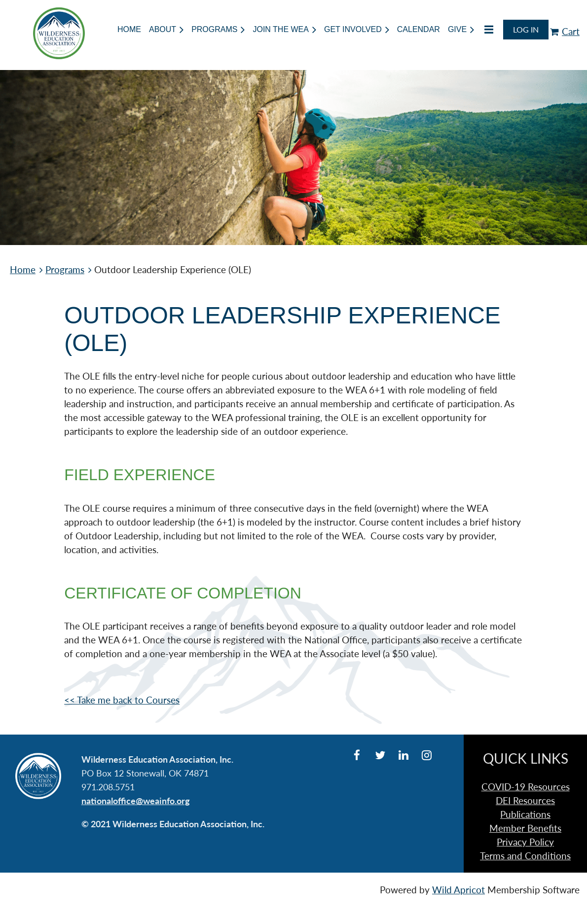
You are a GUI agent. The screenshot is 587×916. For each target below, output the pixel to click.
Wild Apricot (458, 889)
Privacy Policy (525, 842)
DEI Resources (525, 800)
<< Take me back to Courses (122, 700)
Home (23, 269)
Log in (526, 29)
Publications (525, 814)
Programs (64, 269)
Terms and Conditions (525, 855)
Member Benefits (525, 828)
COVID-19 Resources (525, 786)
